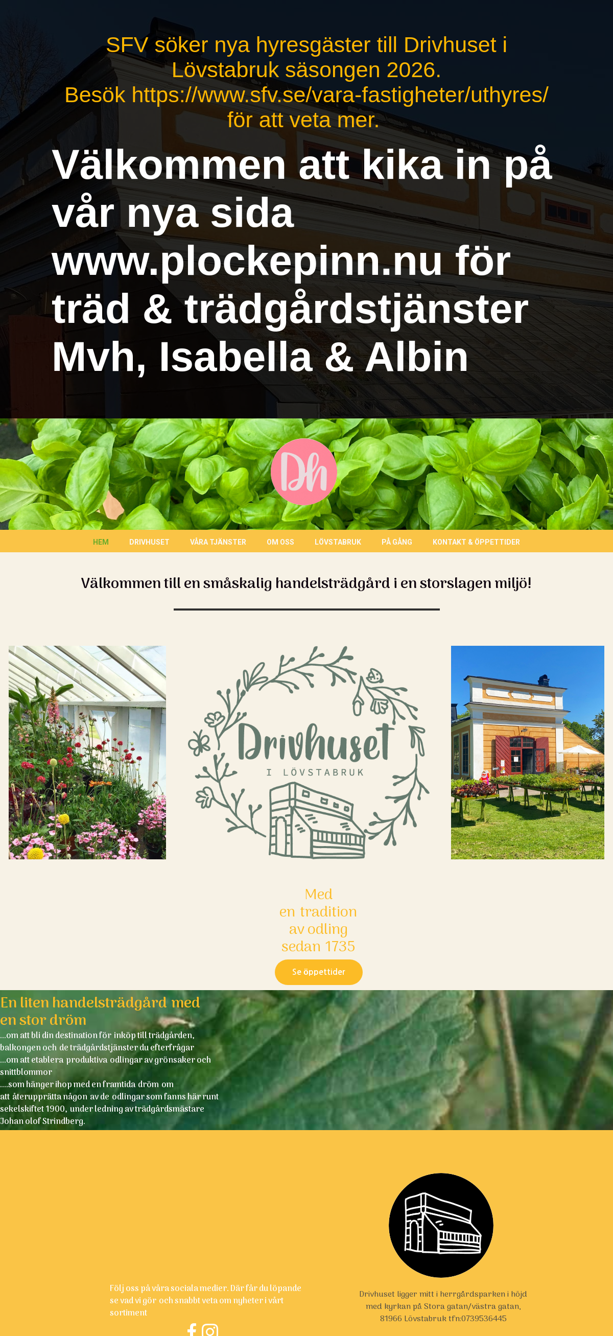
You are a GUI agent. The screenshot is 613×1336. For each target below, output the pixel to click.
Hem (101, 542)
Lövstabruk (338, 542)
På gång (397, 542)
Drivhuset (149, 542)
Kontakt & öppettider (476, 542)
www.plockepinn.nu (247, 260)
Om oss (280, 542)
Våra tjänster (218, 542)
